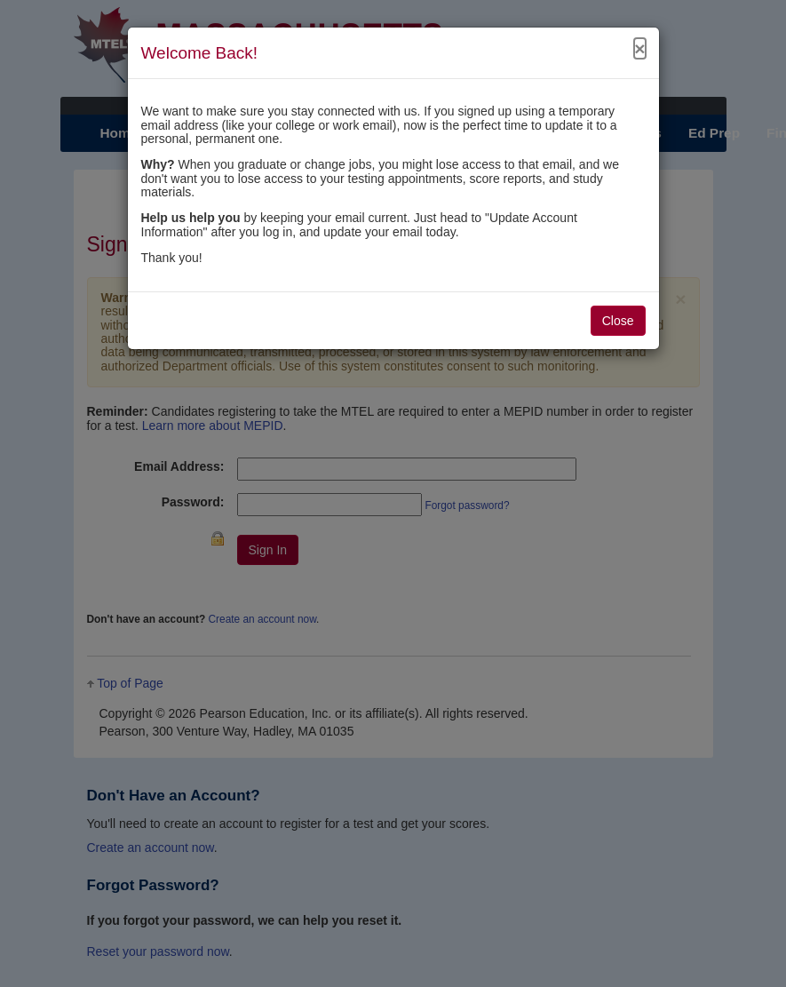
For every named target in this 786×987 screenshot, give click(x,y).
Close (618, 321)
